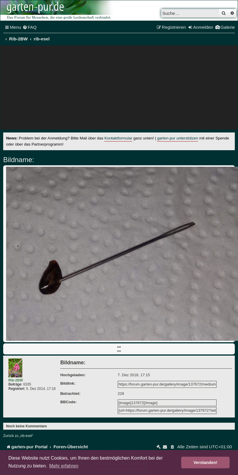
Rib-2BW (15, 380)
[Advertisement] (119, 89)
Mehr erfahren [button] (64, 465)
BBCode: (68, 402)
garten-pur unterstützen (177, 138)
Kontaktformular (118, 138)
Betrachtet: (70, 393)
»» (119, 351)
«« (119, 347)
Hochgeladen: (73, 375)
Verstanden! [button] (205, 462)
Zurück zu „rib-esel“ (18, 436)
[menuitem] (30, 27)
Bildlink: (67, 383)
